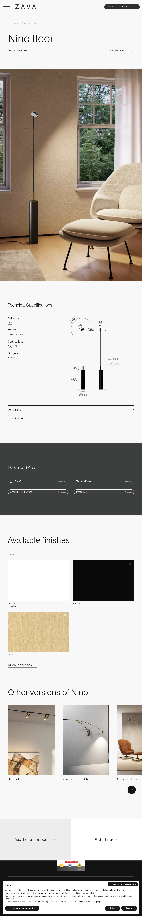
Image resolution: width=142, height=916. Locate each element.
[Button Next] (132, 790)
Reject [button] (113, 908)
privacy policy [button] (79, 890)
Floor (10, 322)
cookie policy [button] (88, 893)
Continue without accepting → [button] (122, 884)
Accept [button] (129, 908)
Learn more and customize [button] (22, 908)
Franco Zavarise (14, 357)
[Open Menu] (6, 6)
